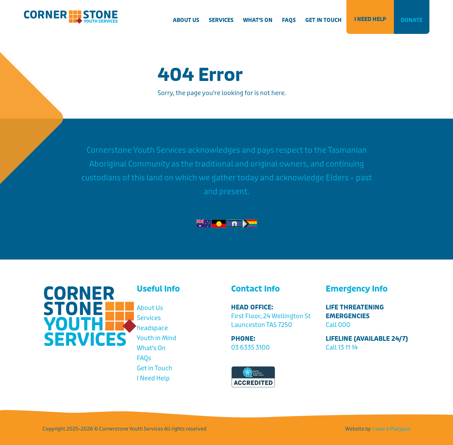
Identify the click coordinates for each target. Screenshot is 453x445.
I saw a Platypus (392, 429)
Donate (412, 20)
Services (221, 20)
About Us (186, 20)
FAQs (289, 20)
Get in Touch (323, 20)
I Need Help (370, 19)
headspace (152, 328)
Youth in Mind (156, 338)
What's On (258, 20)
